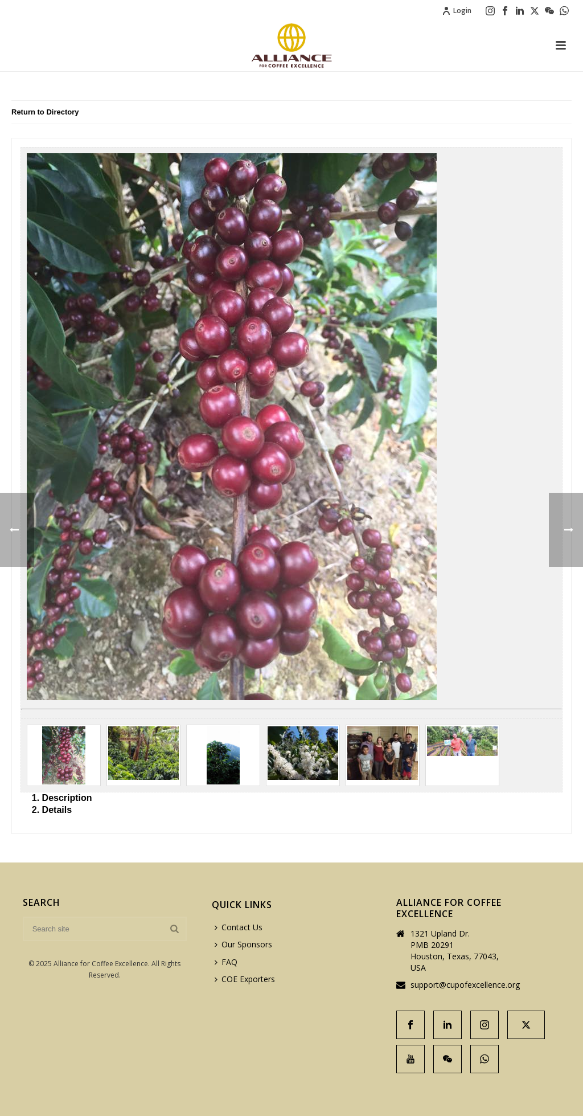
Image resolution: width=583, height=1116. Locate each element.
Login (456, 10)
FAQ (226, 961)
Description (67, 798)
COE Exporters (245, 979)
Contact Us (238, 927)
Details (57, 810)
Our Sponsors (243, 944)
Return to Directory (45, 112)
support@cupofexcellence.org (465, 985)
